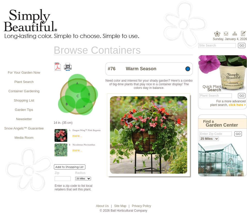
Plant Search (24, 82)
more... (77, 136)
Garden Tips (24, 110)
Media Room (24, 138)
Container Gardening (24, 91)
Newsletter (24, 119)
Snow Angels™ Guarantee (24, 128)
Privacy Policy (141, 206)
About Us (102, 206)
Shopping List (24, 100)
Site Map (120, 206)
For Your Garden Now (24, 72)
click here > (237, 105)
